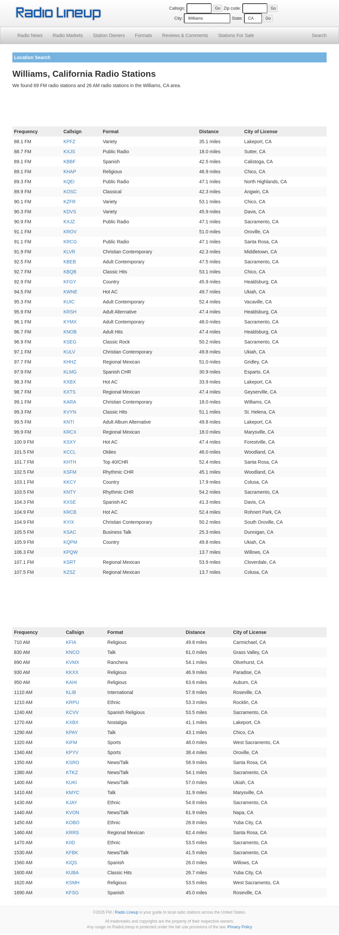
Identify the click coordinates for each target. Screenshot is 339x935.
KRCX (70, 432)
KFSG (72, 892)
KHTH (70, 462)
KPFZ (70, 141)
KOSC (70, 191)
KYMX (70, 321)
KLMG (70, 372)
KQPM (70, 542)
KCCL (70, 452)
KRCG (70, 241)
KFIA (71, 642)
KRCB (70, 512)
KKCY (70, 482)
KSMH (72, 882)
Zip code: (232, 8)
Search (319, 35)
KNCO (72, 652)
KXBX (70, 382)
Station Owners (109, 35)
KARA (70, 402)
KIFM (71, 742)
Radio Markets (67, 35)
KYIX (69, 522)
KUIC (69, 301)
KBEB (70, 261)
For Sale (236, 35)
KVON (72, 812)
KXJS (69, 151)
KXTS (70, 392)
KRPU (72, 702)
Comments (185, 35)
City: (178, 18)
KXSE (70, 502)
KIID (70, 842)
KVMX (72, 662)
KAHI (71, 682)
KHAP (70, 171)
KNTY (70, 492)
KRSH (70, 311)
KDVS (70, 211)
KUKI (71, 782)
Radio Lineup (126, 912)
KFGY (70, 281)
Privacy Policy (239, 927)
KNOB (70, 331)
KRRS (72, 832)
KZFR (70, 201)
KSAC (70, 532)
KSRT (70, 562)
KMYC (72, 792)
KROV (70, 231)
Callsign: (177, 8)
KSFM (70, 472)
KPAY (72, 732)
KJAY (71, 802)
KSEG (70, 341)
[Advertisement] (169, 109)
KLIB (71, 692)
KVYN (70, 412)
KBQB (70, 271)
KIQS (71, 862)
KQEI (69, 181)
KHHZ (70, 362)
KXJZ (69, 221)
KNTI (69, 422)
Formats (143, 35)
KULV (70, 352)
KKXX (72, 672)
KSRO (72, 762)
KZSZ (70, 572)
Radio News (29, 35)
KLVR (70, 251)
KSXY (70, 442)
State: (237, 18)
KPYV (72, 752)
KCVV (72, 712)
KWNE (71, 291)
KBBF (70, 161)
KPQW (71, 552)
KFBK (72, 852)
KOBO (72, 822)
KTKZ (72, 772)
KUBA (72, 872)
